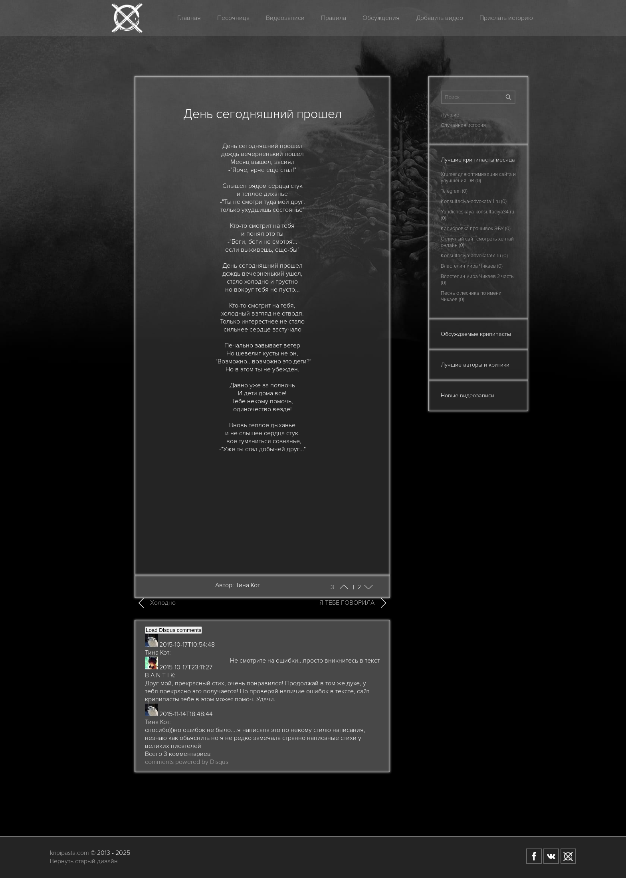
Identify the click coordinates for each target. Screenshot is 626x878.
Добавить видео (439, 18)
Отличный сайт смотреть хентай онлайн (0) (477, 242)
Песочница (233, 18)
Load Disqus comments (173, 630)
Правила (333, 18)
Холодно (163, 603)
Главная (189, 18)
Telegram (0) (454, 191)
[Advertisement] (262, 509)
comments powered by (186, 762)
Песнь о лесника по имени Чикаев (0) (471, 296)
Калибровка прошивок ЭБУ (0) (476, 228)
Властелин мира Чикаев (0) (472, 266)
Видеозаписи (285, 18)
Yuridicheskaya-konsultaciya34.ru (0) (477, 215)
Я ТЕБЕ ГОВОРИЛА (346, 603)
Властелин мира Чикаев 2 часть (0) (477, 279)
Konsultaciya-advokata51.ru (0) (474, 256)
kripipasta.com (69, 853)
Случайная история (463, 125)
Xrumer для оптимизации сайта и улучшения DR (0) (478, 177)
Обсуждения (381, 18)
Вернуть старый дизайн (84, 861)
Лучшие (450, 115)
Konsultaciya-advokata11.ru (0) (474, 201)
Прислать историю (506, 18)
